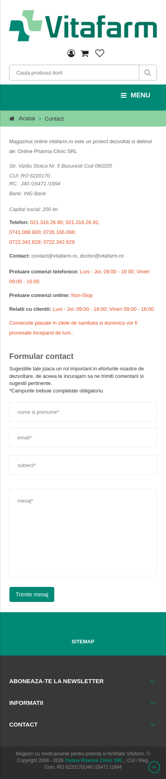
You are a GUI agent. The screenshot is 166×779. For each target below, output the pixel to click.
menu (135, 95)
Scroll (154, 767)
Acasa (26, 118)
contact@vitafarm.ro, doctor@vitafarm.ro (77, 256)
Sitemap (83, 641)
